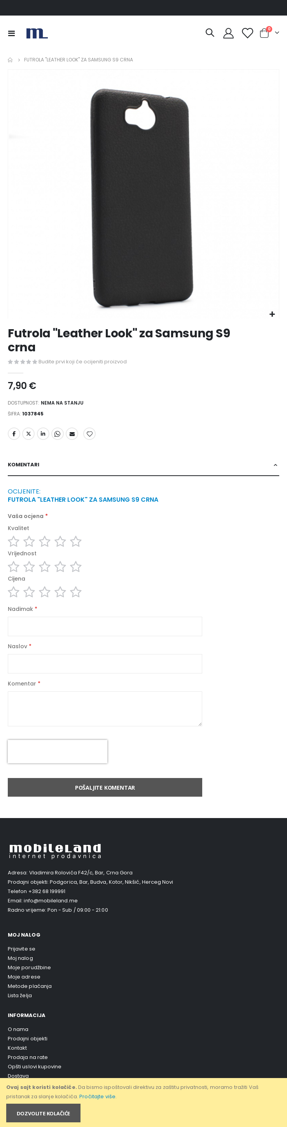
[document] (144, 1102)
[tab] (143, 465)
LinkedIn (43, 433)
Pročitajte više (97, 1096)
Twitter (28, 433)
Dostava (18, 1076)
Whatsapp (57, 433)
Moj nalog (20, 958)
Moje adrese (24, 976)
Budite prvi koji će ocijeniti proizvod (82, 361)
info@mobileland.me (50, 900)
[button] (272, 314)
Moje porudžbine (29, 967)
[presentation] (57, 751)
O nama (18, 1029)
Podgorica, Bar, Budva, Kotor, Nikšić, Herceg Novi (111, 882)
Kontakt (17, 1048)
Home (10, 60)
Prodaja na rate (28, 1057)
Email (72, 433)
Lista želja (20, 995)
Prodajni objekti (27, 1038)
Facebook (14, 433)
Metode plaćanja (30, 986)
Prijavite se (21, 949)
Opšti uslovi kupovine (34, 1066)
